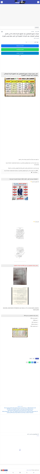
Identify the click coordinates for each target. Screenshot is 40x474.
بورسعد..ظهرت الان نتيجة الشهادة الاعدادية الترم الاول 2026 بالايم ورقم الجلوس (20, 410)
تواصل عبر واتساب (20, 49)
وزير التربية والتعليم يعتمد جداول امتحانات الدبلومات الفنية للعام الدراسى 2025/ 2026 (20, 409)
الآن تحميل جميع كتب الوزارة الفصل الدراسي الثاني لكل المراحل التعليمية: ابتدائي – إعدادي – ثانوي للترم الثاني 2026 (20, 411)
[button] (35, 362)
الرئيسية (37, 31)
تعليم (31, 358)
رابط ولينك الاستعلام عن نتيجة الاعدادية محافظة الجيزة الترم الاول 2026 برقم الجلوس (20, 412)
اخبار (32, 31)
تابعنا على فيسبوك (20, 45)
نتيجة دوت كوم (29, 470)
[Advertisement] (20, 17)
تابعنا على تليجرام (20, 53)
